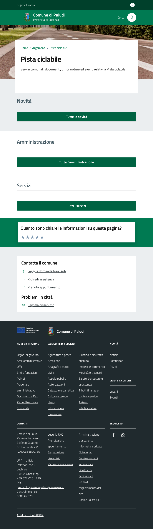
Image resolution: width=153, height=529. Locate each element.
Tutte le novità (76, 116)
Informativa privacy (90, 446)
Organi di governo (28, 355)
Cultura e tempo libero (58, 399)
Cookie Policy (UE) (90, 499)
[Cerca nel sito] (131, 17)
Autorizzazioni (56, 384)
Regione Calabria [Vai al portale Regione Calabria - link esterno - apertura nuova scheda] (26, 5)
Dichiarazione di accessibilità (88, 461)
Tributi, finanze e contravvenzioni (89, 393)
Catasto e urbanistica (61, 390)
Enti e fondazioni (27, 372)
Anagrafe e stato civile (58, 369)
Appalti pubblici (57, 378)
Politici (21, 378)
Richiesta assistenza (60, 464)
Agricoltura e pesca (59, 355)
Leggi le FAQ (55, 434)
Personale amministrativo (26, 387)
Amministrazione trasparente (89, 437)
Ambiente (54, 360)
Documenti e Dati (27, 396)
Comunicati (116, 360)
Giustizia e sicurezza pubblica (91, 358)
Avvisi (113, 366)
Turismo (83, 402)
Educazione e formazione (56, 411)
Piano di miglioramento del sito (90, 488)
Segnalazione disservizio (56, 455)
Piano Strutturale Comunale (27, 405)
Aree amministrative (29, 360)
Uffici (20, 366)
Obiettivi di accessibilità (86, 473)
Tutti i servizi (76, 205)
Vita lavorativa (88, 408)
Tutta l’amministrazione (76, 162)
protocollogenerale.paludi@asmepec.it (40, 487)
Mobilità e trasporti (90, 372)
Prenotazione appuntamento (57, 443)
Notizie (114, 355)
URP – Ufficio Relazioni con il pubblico (26, 465)
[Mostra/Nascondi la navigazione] (4, 17)
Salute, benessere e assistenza (91, 381)
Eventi (114, 397)
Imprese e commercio (92, 366)
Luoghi (114, 391)
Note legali (85, 452)
